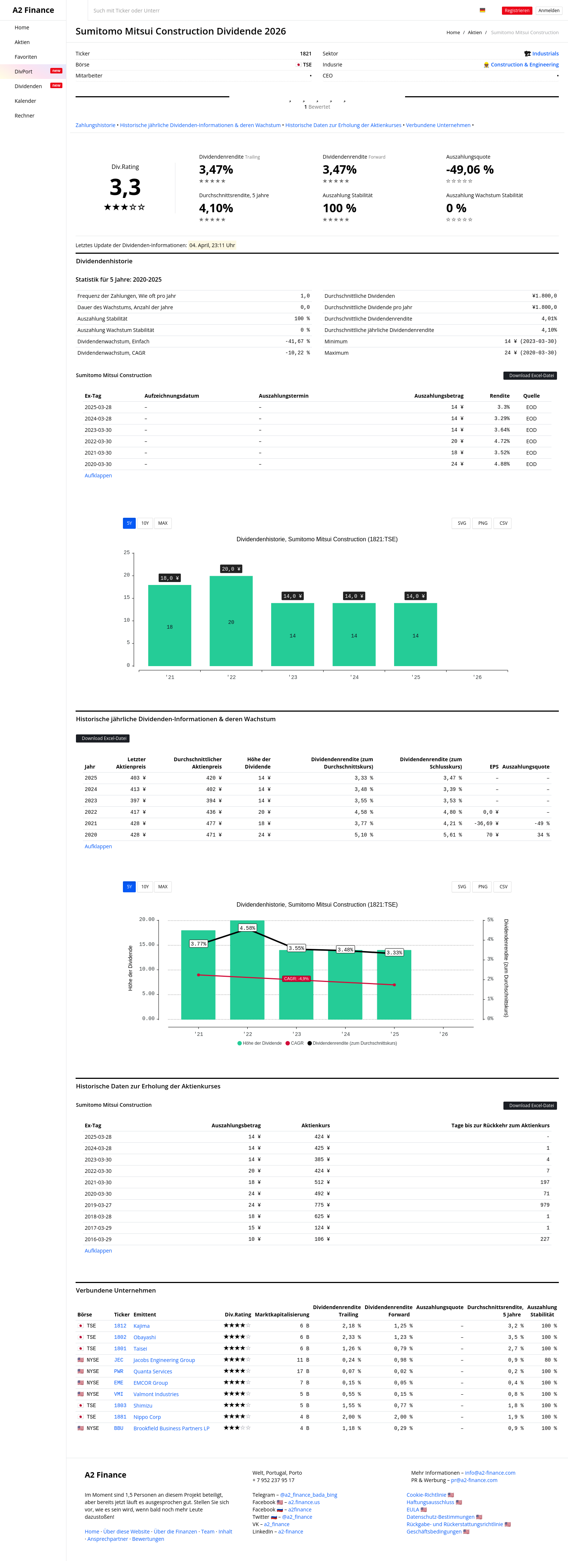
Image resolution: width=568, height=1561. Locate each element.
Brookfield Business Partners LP (172, 1428)
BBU (118, 1428)
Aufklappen (98, 475)
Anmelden (549, 10)
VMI (118, 1394)
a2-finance (290, 1531)
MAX (162, 523)
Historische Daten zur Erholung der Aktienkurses (343, 125)
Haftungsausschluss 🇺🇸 (434, 1502)
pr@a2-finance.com (474, 1480)
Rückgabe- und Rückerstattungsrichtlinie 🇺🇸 (459, 1524)
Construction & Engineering (525, 64)
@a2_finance (297, 1516)
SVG (461, 523)
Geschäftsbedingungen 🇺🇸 (438, 1531)
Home (453, 32)
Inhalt (225, 1531)
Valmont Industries (156, 1394)
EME (118, 1383)
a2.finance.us (304, 1502)
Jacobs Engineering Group (164, 1359)
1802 (120, 1337)
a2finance (300, 1509)
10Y (145, 523)
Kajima (142, 1325)
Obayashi (145, 1337)
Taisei (140, 1348)
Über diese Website (126, 1531)
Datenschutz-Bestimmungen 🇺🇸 (444, 1516)
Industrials (545, 53)
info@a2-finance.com (490, 1472)
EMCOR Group (151, 1382)
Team (207, 1531)
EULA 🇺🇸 (417, 1509)
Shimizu (143, 1405)
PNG (482, 523)
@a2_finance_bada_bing (308, 1494)
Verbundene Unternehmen (438, 125)
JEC (118, 1360)
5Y (129, 523)
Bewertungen (148, 1538)
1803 (120, 1406)
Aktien (475, 32)
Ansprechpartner (107, 1538)
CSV (502, 523)
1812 (120, 1326)
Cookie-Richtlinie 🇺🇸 (430, 1494)
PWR (118, 1371)
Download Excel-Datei (530, 375)
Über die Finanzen (175, 1531)
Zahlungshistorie (96, 125)
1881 (120, 1417)
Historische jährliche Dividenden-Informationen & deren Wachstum (200, 125)
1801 (120, 1349)
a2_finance (277, 1524)
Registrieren (517, 10)
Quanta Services (153, 1371)
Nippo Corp (147, 1416)
